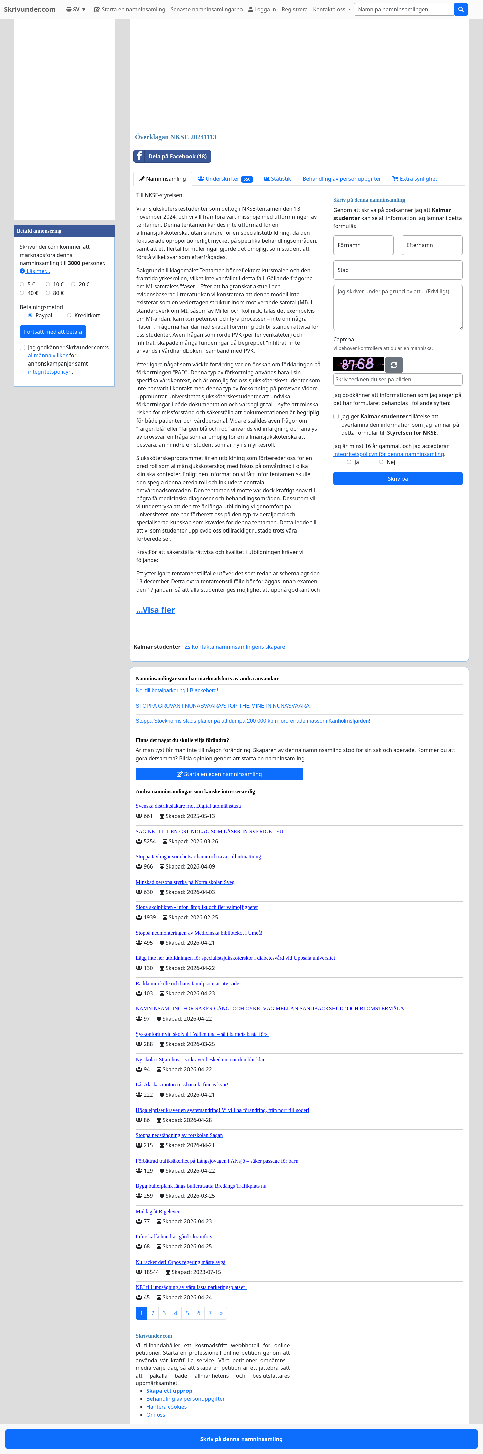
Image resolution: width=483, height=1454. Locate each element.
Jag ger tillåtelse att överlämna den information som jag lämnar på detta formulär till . (400, 424)
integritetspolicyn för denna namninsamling (388, 454)
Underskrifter (225, 179)
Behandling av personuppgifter (342, 178)
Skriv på (398, 478)
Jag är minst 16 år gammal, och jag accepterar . (391, 450)
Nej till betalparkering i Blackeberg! (177, 690)
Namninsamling (162, 178)
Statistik (277, 178)
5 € (31, 284)
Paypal (44, 315)
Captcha (343, 339)
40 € (33, 293)
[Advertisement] (299, 77)
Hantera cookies (166, 1406)
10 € (58, 284)
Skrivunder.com (30, 9)
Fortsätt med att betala (53, 331)
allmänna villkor (48, 355)
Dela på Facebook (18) (170, 156)
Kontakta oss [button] (330, 9)
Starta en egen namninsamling (219, 774)
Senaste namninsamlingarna (207, 9)
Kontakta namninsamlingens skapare (235, 646)
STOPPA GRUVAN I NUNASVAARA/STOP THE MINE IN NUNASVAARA (223, 706)
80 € (58, 293)
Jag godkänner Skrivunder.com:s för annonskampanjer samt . (68, 359)
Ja (357, 462)
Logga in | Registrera (278, 9)
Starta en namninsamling (129, 9)
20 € (84, 284)
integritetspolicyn (50, 371)
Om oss (155, 1414)
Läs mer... (35, 271)
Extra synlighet (414, 178)
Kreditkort (87, 315)
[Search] (404, 9)
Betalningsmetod (41, 307)
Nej (391, 462)
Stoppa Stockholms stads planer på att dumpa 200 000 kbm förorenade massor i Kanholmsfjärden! (253, 721)
